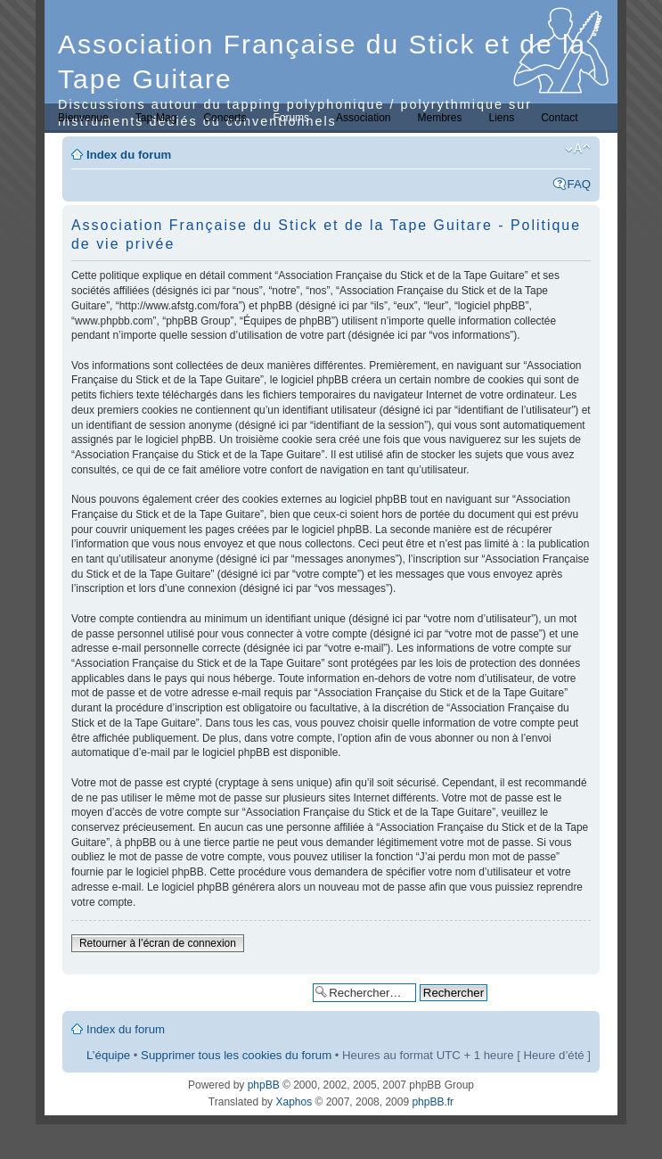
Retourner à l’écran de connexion (157, 943)
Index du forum (128, 154)
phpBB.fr (433, 1102)
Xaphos (293, 1102)
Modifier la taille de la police (578, 149)
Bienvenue (83, 117)
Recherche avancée (543, 992)
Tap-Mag (156, 117)
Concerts (224, 117)
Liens (502, 117)
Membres (439, 117)
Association (363, 117)
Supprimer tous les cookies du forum (236, 1055)
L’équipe (108, 1055)
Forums (291, 117)
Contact (559, 117)
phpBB (264, 1085)
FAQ (579, 184)
